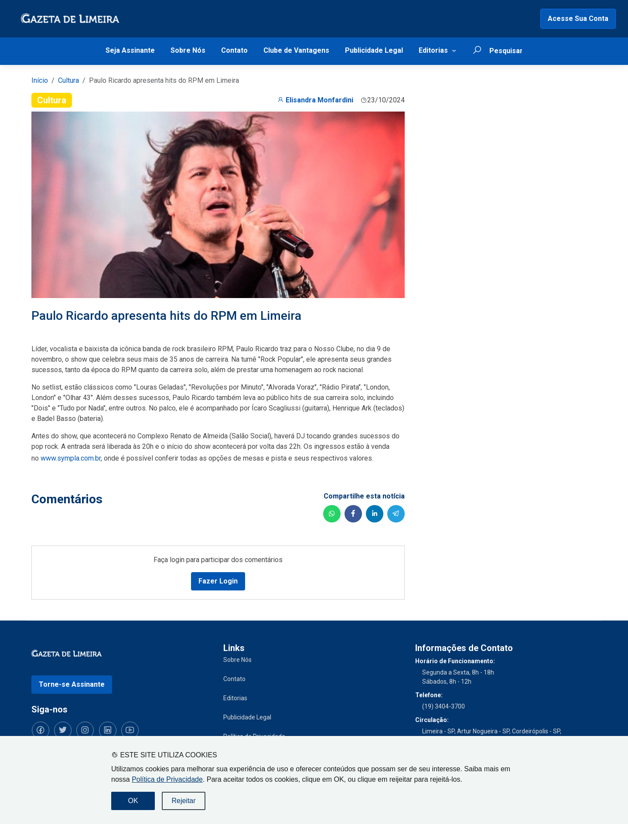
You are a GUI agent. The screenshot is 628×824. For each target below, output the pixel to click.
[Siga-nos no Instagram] (83, 730)
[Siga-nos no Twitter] (62, 730)
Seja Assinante (130, 50)
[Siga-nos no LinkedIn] (105, 730)
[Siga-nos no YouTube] (127, 730)
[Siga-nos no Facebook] (40, 730)
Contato (234, 50)
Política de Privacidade (167, 779)
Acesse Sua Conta (578, 18)
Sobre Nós (188, 50)
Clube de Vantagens (296, 50)
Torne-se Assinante (72, 684)
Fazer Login (218, 580)
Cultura (68, 80)
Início (39, 80)
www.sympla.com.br (71, 458)
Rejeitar (183, 800)
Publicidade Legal (374, 50)
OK (133, 800)
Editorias (433, 50)
